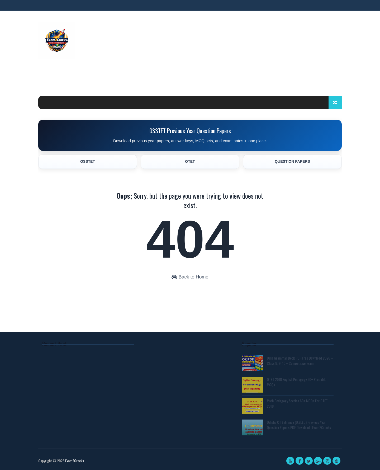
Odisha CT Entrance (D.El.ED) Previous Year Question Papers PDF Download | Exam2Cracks (299, 424)
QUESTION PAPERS (292, 161)
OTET (190, 161)
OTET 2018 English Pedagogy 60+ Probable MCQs (296, 381)
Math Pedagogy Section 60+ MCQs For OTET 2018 (297, 403)
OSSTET (87, 161)
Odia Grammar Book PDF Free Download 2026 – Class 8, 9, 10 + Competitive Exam (300, 360)
